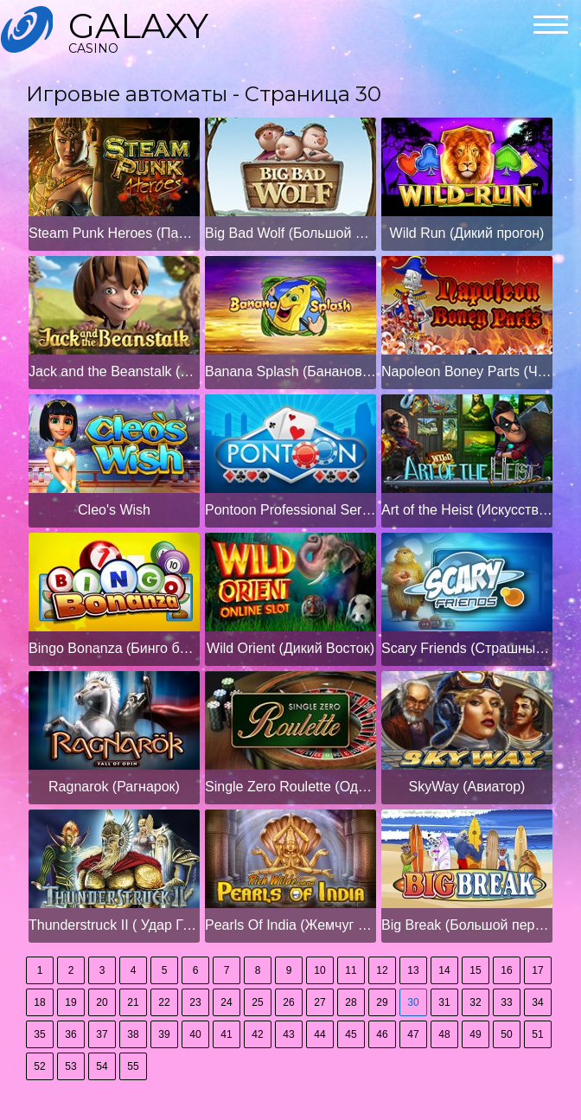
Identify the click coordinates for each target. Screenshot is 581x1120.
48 (444, 1034)
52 (39, 1066)
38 (132, 1034)
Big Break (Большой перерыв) (466, 925)
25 (257, 1002)
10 (319, 970)
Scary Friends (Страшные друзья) (466, 648)
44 (319, 1034)
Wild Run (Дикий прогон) (467, 233)
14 (444, 970)
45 (350, 1034)
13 (412, 970)
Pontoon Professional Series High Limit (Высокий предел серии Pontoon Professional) (290, 509)
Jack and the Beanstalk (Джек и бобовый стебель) (114, 371)
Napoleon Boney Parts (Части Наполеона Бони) (466, 371)
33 (506, 1002)
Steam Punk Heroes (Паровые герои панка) (114, 233)
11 (350, 970)
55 (132, 1066)
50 (506, 1034)
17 (537, 970)
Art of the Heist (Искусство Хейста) (466, 509)
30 (412, 1002)
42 (257, 1034)
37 (101, 1034)
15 (475, 970)
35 (39, 1034)
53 (70, 1066)
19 (70, 1002)
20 (101, 1002)
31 (444, 1002)
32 (475, 1002)
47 (412, 1034)
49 (475, 1034)
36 (70, 1034)
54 (101, 1066)
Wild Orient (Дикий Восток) (290, 648)
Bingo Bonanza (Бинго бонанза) (114, 648)
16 (506, 970)
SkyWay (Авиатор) (467, 786)
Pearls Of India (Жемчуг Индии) (290, 925)
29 (381, 1002)
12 (381, 970)
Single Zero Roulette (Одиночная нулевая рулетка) (290, 786)
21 (132, 1002)
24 (226, 1002)
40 (195, 1034)
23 (195, 1002)
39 (163, 1034)
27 (319, 1002)
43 (288, 1034)
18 (39, 1002)
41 (226, 1034)
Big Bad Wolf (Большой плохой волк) (290, 233)
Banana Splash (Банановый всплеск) (290, 371)
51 (537, 1034)
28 (350, 1002)
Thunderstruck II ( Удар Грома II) (114, 925)
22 (163, 1002)
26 (288, 1002)
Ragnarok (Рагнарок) (114, 786)
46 (381, 1034)
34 (537, 1002)
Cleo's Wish (114, 509)
